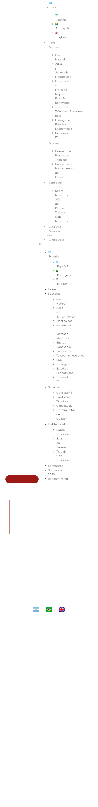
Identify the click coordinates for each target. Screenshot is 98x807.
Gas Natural (60, 57)
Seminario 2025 (55, 472)
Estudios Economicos (63, 126)
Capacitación (49, 665)
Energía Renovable (49, 705)
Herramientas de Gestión (64, 173)
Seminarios (55, 227)
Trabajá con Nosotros (49, 766)
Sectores (54, 47)
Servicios (54, 143)
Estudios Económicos (49, 731)
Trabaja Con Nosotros (61, 217)
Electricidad (49, 695)
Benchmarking (56, 240)
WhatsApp (49, 786)
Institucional (55, 182)
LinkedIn (49, 781)
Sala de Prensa (59, 204)
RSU (49, 720)
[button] (49, 244)
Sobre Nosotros (61, 193)
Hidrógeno (49, 725)
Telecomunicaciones (69, 111)
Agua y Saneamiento (64, 68)
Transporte (49, 710)
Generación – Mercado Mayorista (63, 87)
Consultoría (49, 654)
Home (52, 42)
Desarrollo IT (62, 135)
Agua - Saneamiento (49, 690)
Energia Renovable (62, 100)
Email (49, 791)
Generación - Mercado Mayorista (49, 700)
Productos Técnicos (62, 157)
